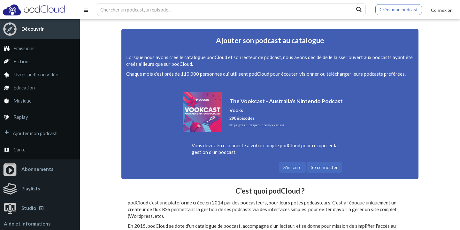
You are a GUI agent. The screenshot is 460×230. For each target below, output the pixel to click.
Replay (14, 117)
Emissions (17, 48)
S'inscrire (292, 167)
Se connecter (324, 167)
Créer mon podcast (398, 9)
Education (17, 87)
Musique (16, 100)
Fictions (15, 61)
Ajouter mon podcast (28, 133)
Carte (13, 149)
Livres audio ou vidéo (29, 74)
